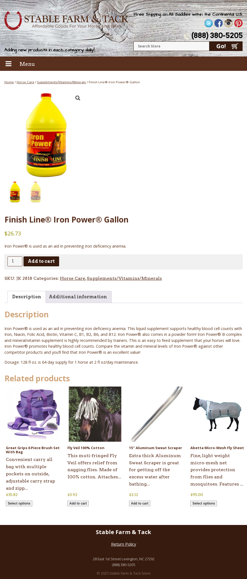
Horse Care (25, 82)
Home (9, 82)
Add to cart (41, 261)
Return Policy (123, 544)
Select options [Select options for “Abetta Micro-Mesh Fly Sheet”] (203, 503)
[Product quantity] (14, 261)
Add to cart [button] (78, 503)
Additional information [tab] (78, 296)
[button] (78, 98)
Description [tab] (26, 296)
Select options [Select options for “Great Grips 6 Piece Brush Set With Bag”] (19, 503)
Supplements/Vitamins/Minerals (61, 82)
